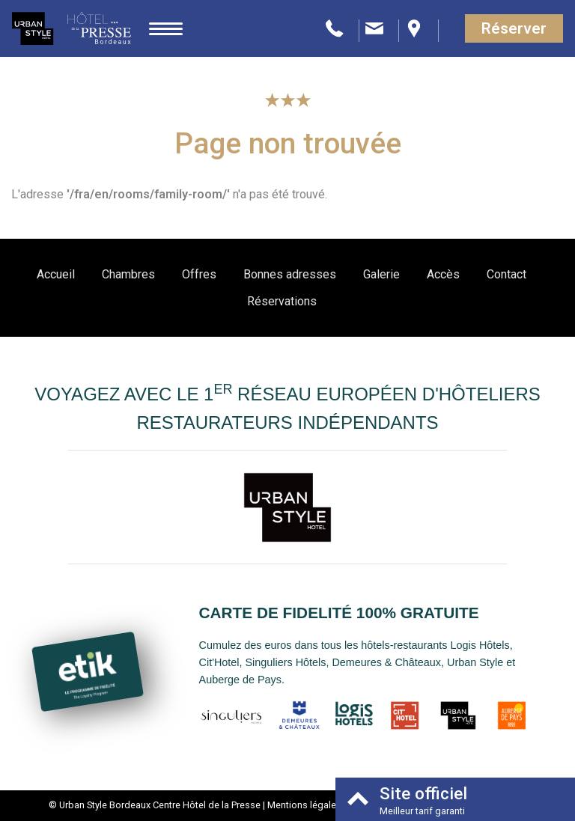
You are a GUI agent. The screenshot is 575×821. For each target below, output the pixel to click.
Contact (506, 274)
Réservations (282, 301)
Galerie (381, 274)
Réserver (514, 28)
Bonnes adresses (289, 274)
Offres (199, 274)
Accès (443, 274)
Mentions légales (304, 805)
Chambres (128, 274)
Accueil (56, 274)
